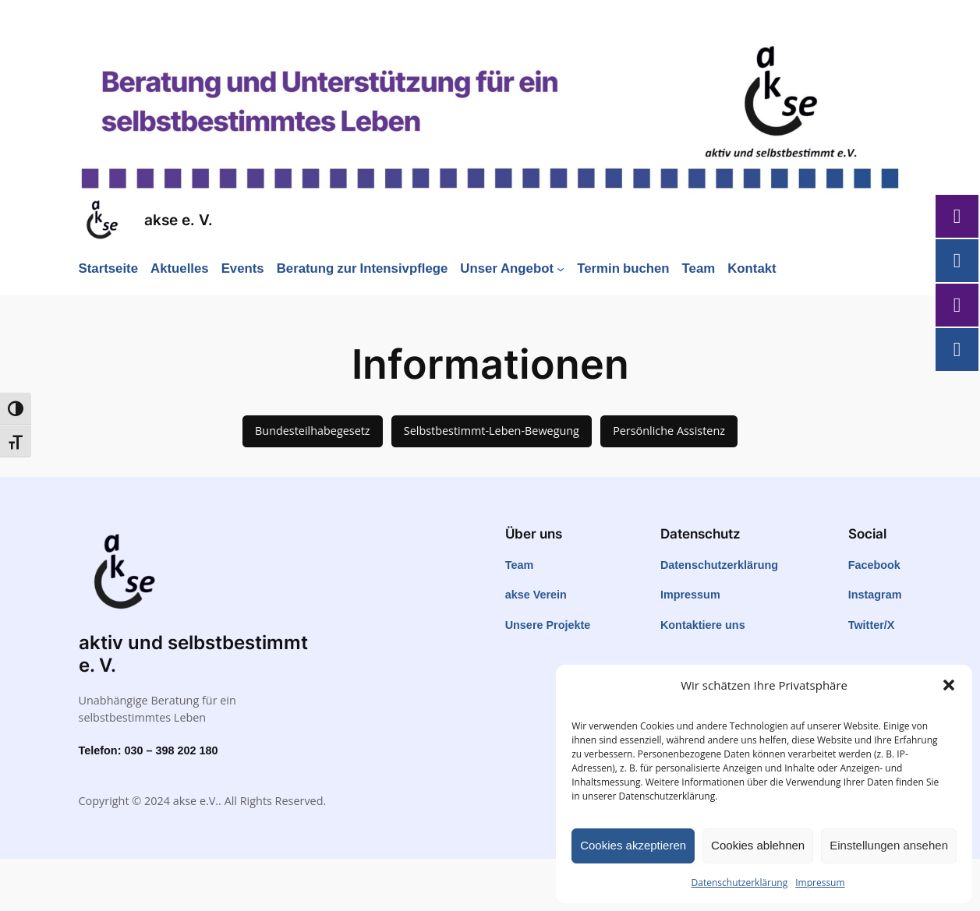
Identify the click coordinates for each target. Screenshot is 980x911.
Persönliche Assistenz (669, 430)
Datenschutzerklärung (740, 882)
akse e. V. (178, 220)
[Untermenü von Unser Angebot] (560, 268)
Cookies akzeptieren (633, 845)
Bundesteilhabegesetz (312, 430)
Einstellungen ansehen (889, 845)
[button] (949, 685)
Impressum (819, 882)
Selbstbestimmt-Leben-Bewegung (491, 430)
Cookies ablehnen (758, 845)
